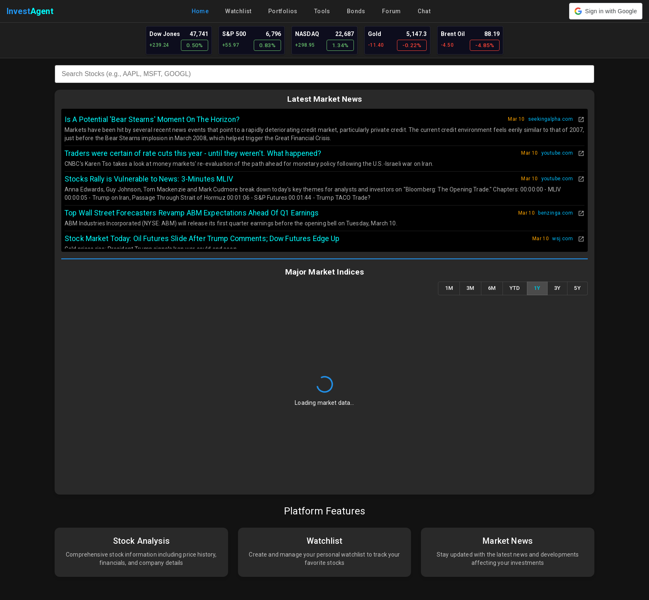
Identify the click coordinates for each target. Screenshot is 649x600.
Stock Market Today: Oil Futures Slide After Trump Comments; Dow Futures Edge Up (202, 238)
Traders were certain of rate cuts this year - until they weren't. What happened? (193, 153)
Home (200, 11)
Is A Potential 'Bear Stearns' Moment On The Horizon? (152, 119)
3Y (557, 288)
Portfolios (283, 11)
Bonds (356, 11)
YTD (515, 288)
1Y (537, 288)
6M (491, 288)
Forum (391, 11)
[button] (605, 11)
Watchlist (238, 11)
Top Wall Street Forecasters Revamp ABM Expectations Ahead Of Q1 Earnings (192, 213)
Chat (424, 11)
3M (470, 288)
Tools (322, 11)
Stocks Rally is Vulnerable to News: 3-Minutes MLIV (149, 179)
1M (448, 288)
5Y (577, 288)
